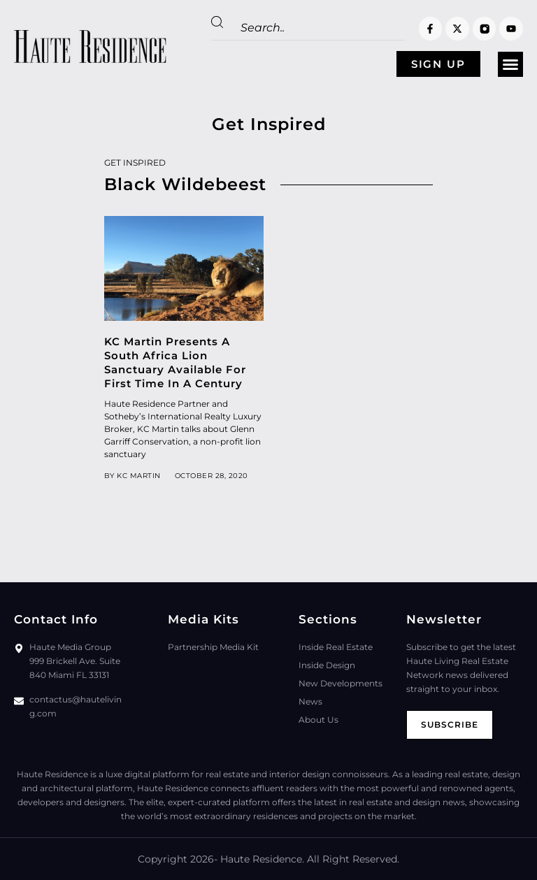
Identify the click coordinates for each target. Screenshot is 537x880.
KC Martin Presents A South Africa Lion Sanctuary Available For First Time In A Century (175, 362)
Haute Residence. (262, 859)
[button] (510, 64)
